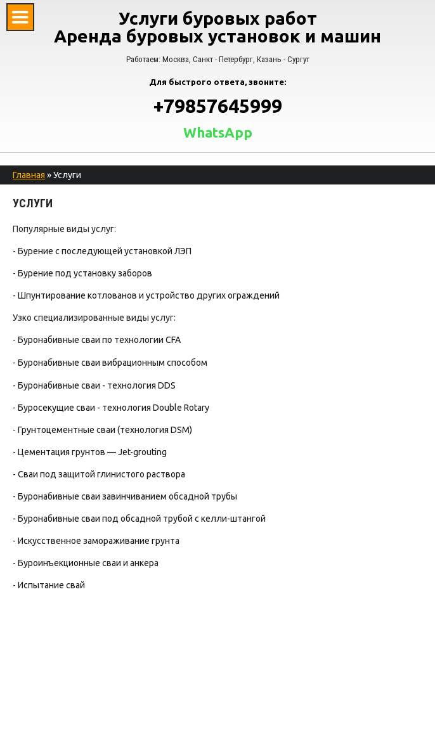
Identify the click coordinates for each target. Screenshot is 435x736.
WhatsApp (217, 132)
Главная (29, 175)
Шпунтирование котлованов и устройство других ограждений (149, 295)
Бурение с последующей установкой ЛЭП (105, 251)
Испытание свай (51, 585)
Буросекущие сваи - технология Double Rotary (113, 408)
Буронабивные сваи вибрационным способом (112, 363)
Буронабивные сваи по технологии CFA (99, 340)
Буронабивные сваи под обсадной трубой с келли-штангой (142, 518)
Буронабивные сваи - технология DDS (97, 385)
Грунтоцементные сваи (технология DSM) (105, 430)
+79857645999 (217, 105)
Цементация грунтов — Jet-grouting (92, 452)
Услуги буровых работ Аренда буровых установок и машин (217, 27)
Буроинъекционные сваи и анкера (88, 563)
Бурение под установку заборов (85, 273)
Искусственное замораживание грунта (98, 541)
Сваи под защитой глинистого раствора (101, 474)
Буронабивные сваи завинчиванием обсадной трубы (127, 496)
